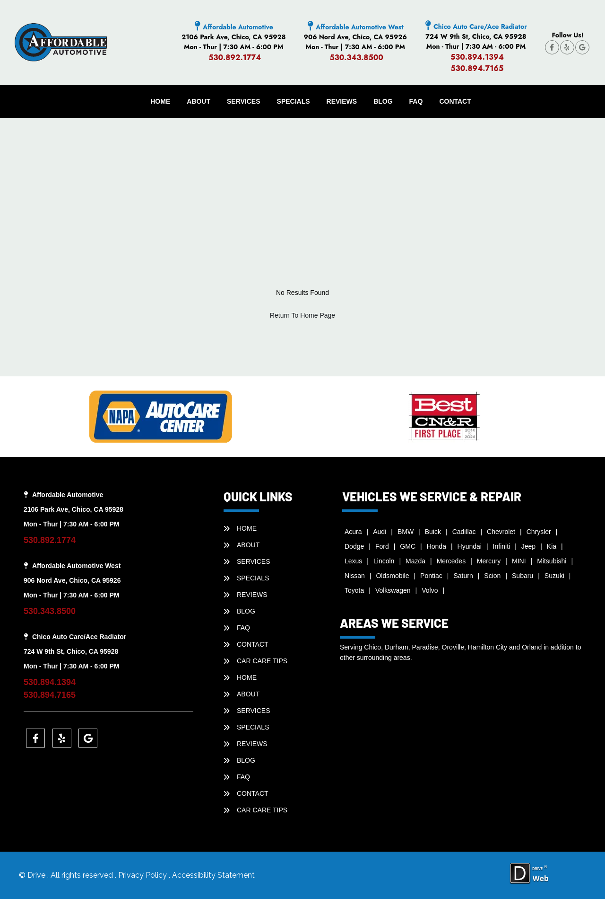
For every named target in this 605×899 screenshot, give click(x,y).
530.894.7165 (476, 68)
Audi (379, 531)
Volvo (430, 590)
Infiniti (501, 546)
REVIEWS (342, 101)
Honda (436, 546)
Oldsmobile (392, 575)
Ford (382, 546)
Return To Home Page (302, 315)
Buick (433, 531)
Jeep (528, 546)
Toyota (354, 590)
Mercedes (451, 561)
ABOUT (198, 101)
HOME (160, 101)
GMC (407, 546)
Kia (551, 546)
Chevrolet (501, 531)
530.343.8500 (356, 57)
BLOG (382, 101)
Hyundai (470, 546)
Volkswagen (393, 590)
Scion (492, 575)
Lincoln (383, 561)
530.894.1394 (477, 57)
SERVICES (243, 101)
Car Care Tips (262, 661)
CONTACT (455, 101)
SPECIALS (293, 101)
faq (416, 101)
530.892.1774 (234, 57)
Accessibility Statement (213, 875)
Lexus (353, 561)
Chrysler (539, 531)
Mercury (489, 561)
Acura (353, 531)
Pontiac (431, 575)
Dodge (354, 546)
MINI (519, 561)
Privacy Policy (143, 875)
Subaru (522, 575)
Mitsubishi (551, 561)
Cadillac (464, 531)
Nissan (355, 575)
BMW (406, 531)
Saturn (463, 575)
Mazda (415, 561)
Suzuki (554, 575)
